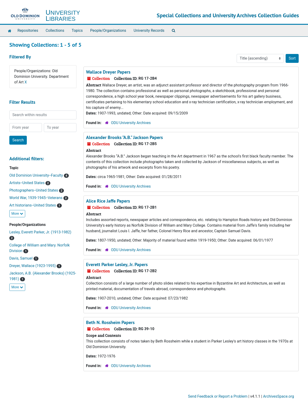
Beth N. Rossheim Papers (110, 322)
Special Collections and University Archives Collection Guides (228, 15)
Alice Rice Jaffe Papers (108, 201)
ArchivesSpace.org (278, 396)
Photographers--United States (34, 190)
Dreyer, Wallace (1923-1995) (33, 266)
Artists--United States (27, 183)
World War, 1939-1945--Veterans (36, 198)
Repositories (27, 30)
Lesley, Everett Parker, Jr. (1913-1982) (40, 232)
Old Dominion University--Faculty (36, 175)
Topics (77, 30)
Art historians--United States (33, 205)
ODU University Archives (131, 123)
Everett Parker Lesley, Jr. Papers (117, 264)
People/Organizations (108, 30)
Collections (55, 30)
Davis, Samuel (21, 258)
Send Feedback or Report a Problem (217, 396)
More (17, 213)
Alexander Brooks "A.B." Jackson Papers (124, 137)
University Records (149, 30)
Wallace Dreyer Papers (108, 72)
